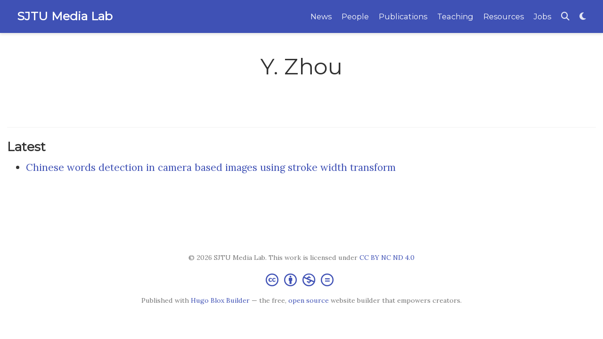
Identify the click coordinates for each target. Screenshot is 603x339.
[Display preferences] (582, 16)
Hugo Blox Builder (220, 300)
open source (308, 300)
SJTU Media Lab (65, 16)
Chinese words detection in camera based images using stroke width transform (211, 167)
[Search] (565, 16)
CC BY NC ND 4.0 (387, 257)
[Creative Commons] (301, 279)
